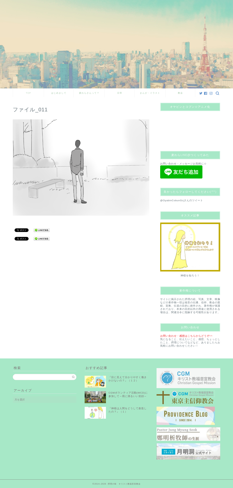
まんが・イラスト (150, 93)
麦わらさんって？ (89, 93)
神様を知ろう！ (190, 275)
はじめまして (58, 93)
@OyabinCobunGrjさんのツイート (181, 200)
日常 (119, 93)
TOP (28, 93)
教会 (180, 93)
